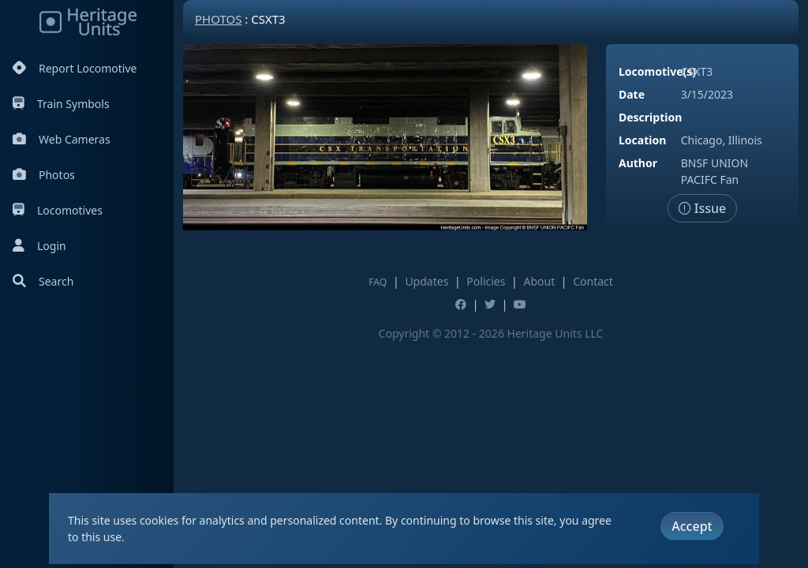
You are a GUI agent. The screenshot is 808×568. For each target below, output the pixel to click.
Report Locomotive (75, 68)
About (539, 281)
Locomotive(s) (657, 71)
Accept (691, 526)
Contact (593, 281)
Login (39, 245)
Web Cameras (61, 139)
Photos (44, 174)
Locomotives (58, 210)
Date (632, 94)
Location (642, 140)
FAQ (377, 282)
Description (650, 117)
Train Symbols (61, 103)
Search (43, 281)
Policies (485, 281)
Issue (703, 208)
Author (638, 162)
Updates (426, 281)
